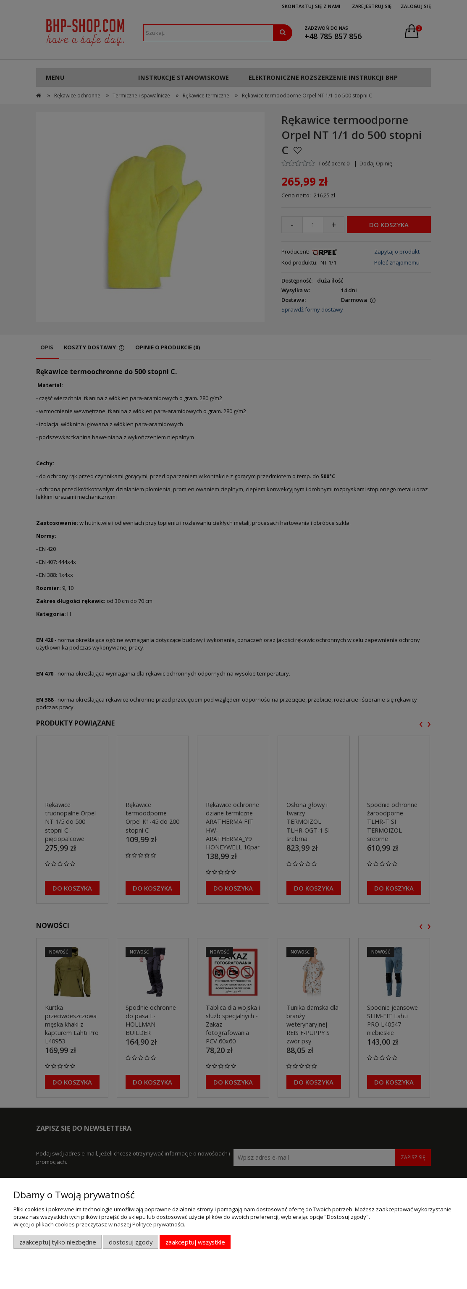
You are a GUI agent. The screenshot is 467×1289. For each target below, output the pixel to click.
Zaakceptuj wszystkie (195, 1242)
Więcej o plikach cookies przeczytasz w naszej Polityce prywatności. (99, 1224)
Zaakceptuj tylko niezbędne (57, 1242)
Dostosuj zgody (130, 1242)
